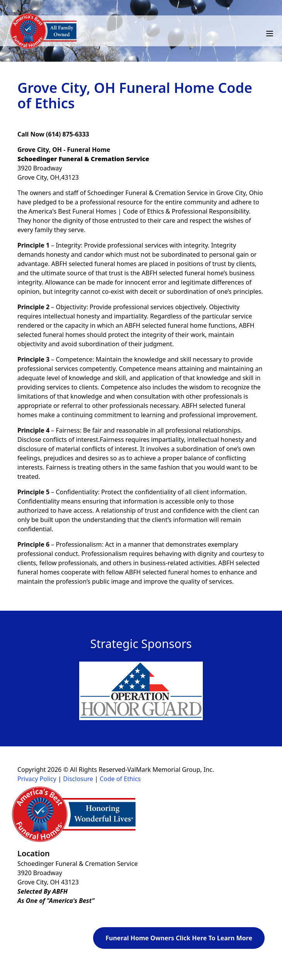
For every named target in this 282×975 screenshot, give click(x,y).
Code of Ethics (120, 779)
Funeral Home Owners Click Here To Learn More (178, 938)
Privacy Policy (36, 779)
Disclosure (78, 779)
